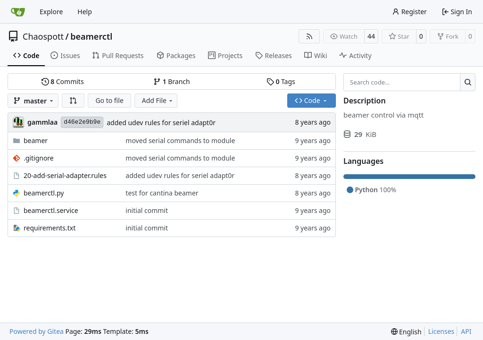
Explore (51, 11)
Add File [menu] (158, 100)
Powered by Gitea (36, 331)
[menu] (406, 331)
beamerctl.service (51, 210)
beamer (36, 140)
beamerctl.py (44, 192)
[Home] (18, 11)
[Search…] (467, 82)
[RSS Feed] (309, 36)
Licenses (441, 331)
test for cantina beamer (161, 192)
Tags (280, 81)
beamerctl (91, 36)
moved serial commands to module (180, 140)
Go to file (109, 100)
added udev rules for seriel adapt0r (161, 122)
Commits (63, 81)
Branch (171, 81)
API (466, 331)
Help (84, 11)
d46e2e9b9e (82, 122)
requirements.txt (49, 227)
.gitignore (39, 157)
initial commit (146, 210)
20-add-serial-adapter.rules (65, 175)
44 (371, 36)
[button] (73, 101)
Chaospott (43, 36)
